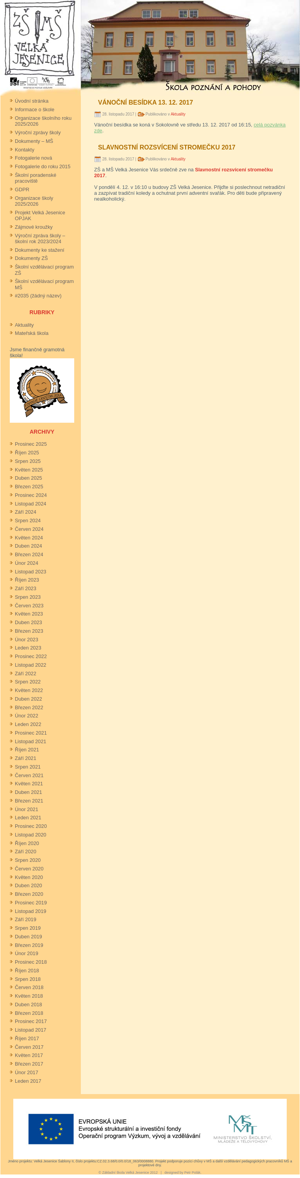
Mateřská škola (31, 333)
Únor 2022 (26, 716)
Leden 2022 (28, 724)
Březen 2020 (29, 894)
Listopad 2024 (30, 504)
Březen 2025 (29, 486)
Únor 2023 (26, 639)
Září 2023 (25, 588)
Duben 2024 (28, 546)
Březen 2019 (29, 945)
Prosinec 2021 (31, 733)
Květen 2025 (29, 470)
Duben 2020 (28, 885)
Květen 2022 (29, 690)
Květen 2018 (29, 996)
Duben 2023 (28, 622)
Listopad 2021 (30, 741)
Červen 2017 (29, 1047)
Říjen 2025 (27, 453)
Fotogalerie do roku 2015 (42, 166)
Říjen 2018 (27, 970)
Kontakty (24, 150)
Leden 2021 (28, 817)
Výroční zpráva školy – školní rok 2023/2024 (40, 238)
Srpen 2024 (28, 520)
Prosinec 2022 (31, 656)
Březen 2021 (29, 801)
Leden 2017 (28, 1081)
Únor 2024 (26, 563)
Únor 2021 (26, 809)
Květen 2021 (29, 784)
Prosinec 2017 (31, 1021)
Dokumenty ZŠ (31, 258)
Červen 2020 (29, 869)
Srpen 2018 (28, 979)
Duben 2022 (28, 699)
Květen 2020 (29, 877)
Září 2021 (25, 758)
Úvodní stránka (31, 101)
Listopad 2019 (30, 911)
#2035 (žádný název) (38, 296)
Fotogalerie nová (33, 158)
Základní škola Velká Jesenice (125, 1172)
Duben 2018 (28, 1004)
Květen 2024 (29, 538)
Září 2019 (25, 919)
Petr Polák (192, 1172)
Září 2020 (25, 851)
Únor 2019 (26, 953)
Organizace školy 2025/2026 (34, 201)
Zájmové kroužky (34, 227)
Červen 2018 (29, 987)
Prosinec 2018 (31, 962)
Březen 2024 (29, 554)
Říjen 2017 (27, 1038)
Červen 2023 (29, 606)
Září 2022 (25, 673)
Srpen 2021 (28, 767)
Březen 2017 (29, 1064)
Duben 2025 (28, 478)
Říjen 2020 (27, 843)
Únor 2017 (26, 1072)
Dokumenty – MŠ (34, 141)
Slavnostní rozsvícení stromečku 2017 (167, 147)
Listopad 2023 (30, 572)
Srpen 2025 (28, 461)
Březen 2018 (29, 1013)
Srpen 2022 (28, 682)
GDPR (22, 189)
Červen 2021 (29, 775)
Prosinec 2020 (31, 826)
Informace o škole (34, 109)
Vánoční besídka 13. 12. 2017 (145, 102)
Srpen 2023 (28, 597)
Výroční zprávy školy (38, 132)
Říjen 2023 (27, 580)
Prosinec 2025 (31, 444)
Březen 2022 (29, 707)
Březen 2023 (29, 631)
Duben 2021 (28, 792)
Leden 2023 (28, 648)
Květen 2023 (29, 614)
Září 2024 (25, 512)
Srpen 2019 (28, 928)
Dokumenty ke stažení (39, 250)
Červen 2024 (29, 529)
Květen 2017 (29, 1055)
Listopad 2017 (30, 1030)
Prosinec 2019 (31, 903)
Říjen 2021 (27, 750)
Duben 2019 (28, 937)
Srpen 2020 (28, 860)
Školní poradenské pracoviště (35, 178)
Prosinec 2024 (31, 495)
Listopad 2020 (30, 835)
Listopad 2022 (30, 665)
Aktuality (24, 325)
